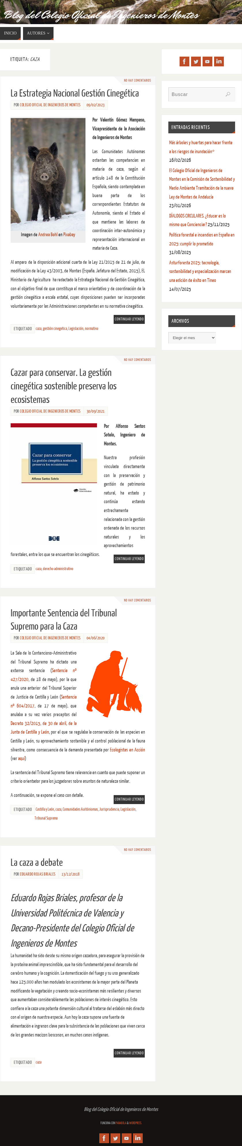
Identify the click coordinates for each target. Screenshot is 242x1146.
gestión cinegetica (55, 328)
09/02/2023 (96, 105)
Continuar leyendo (129, 319)
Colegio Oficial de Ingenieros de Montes (50, 105)
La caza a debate (37, 862)
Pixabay (69, 234)
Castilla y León (45, 809)
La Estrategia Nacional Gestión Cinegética (75, 93)
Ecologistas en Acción (127, 750)
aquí (21, 758)
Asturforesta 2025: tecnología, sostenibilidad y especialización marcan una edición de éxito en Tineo (200, 271)
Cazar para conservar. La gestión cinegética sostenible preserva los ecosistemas (64, 386)
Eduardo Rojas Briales (38, 874)
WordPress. (135, 1123)
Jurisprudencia (109, 809)
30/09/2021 (96, 411)
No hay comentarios (136, 80)
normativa (91, 328)
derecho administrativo (58, 568)
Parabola (121, 1123)
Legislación (75, 328)
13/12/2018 (71, 874)
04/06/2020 (96, 638)
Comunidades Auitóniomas (80, 809)
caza (38, 328)
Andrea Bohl (48, 234)
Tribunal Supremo (46, 818)
